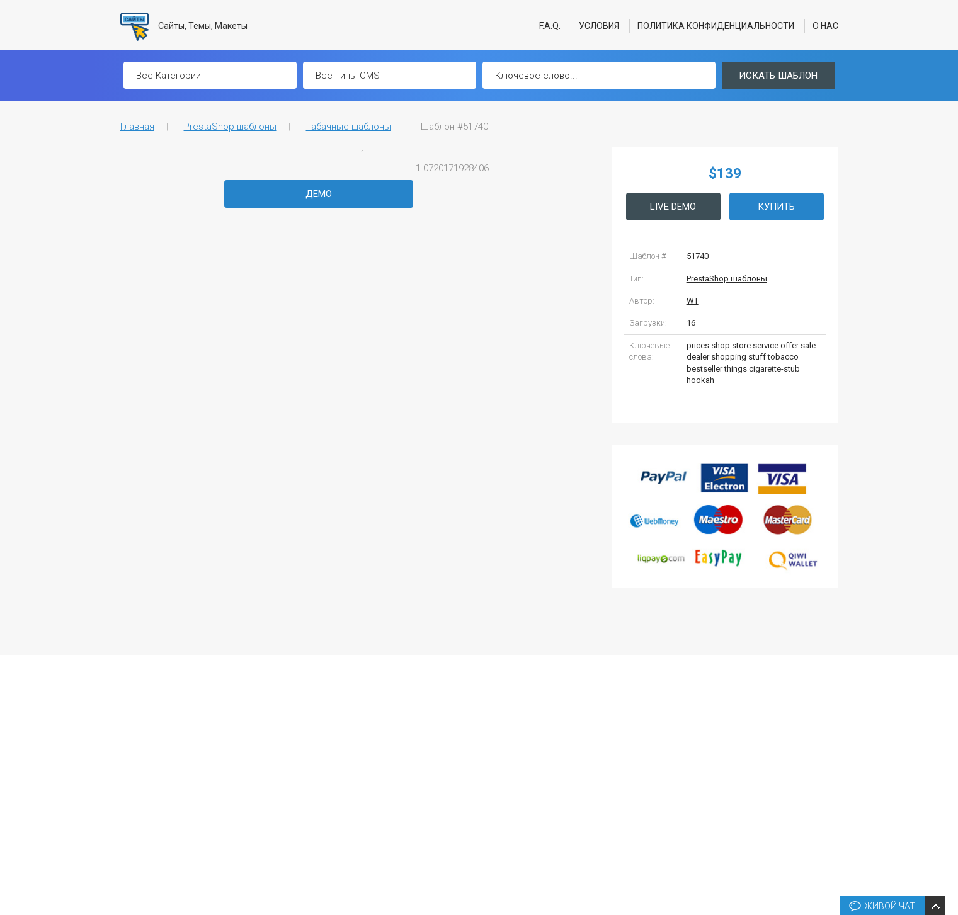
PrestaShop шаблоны (230, 126)
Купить (776, 206)
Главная (137, 126)
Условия (599, 26)
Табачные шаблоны (348, 126)
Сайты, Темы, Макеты (184, 27)
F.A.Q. (550, 26)
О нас (825, 26)
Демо (318, 194)
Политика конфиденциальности (715, 26)
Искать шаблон (778, 75)
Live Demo (673, 206)
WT (693, 300)
